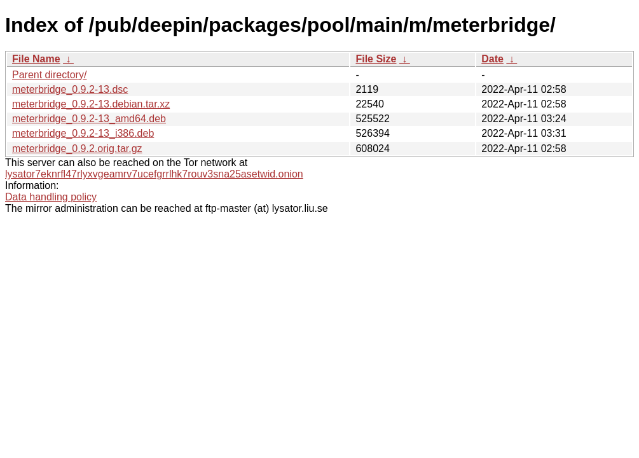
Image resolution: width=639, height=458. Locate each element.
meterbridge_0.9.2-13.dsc (70, 89)
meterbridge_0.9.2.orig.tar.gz (77, 148)
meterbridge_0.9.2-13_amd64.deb (89, 118)
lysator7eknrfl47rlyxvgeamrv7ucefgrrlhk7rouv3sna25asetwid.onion (154, 174)
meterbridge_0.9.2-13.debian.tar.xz (91, 104)
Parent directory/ (49, 74)
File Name (36, 58)
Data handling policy (51, 196)
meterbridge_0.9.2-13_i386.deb (83, 133)
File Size (375, 58)
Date (492, 58)
